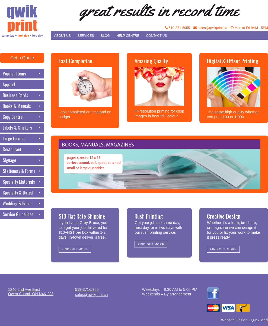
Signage (22, 160)
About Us (62, 36)
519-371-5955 (177, 28)
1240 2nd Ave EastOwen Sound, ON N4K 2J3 (30, 291)
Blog (105, 36)
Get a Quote (22, 57)
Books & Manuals (22, 106)
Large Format (22, 138)
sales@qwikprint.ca (210, 28)
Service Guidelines (22, 214)
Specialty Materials (22, 182)
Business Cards (22, 95)
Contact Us (156, 36)
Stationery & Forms (22, 171)
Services (86, 36)
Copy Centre (22, 117)
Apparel (9, 84)
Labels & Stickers (22, 128)
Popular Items (22, 73)
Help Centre (128, 36)
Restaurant (22, 149)
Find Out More (75, 249)
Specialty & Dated (22, 192)
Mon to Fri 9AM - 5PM (249, 28)
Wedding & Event (22, 203)
